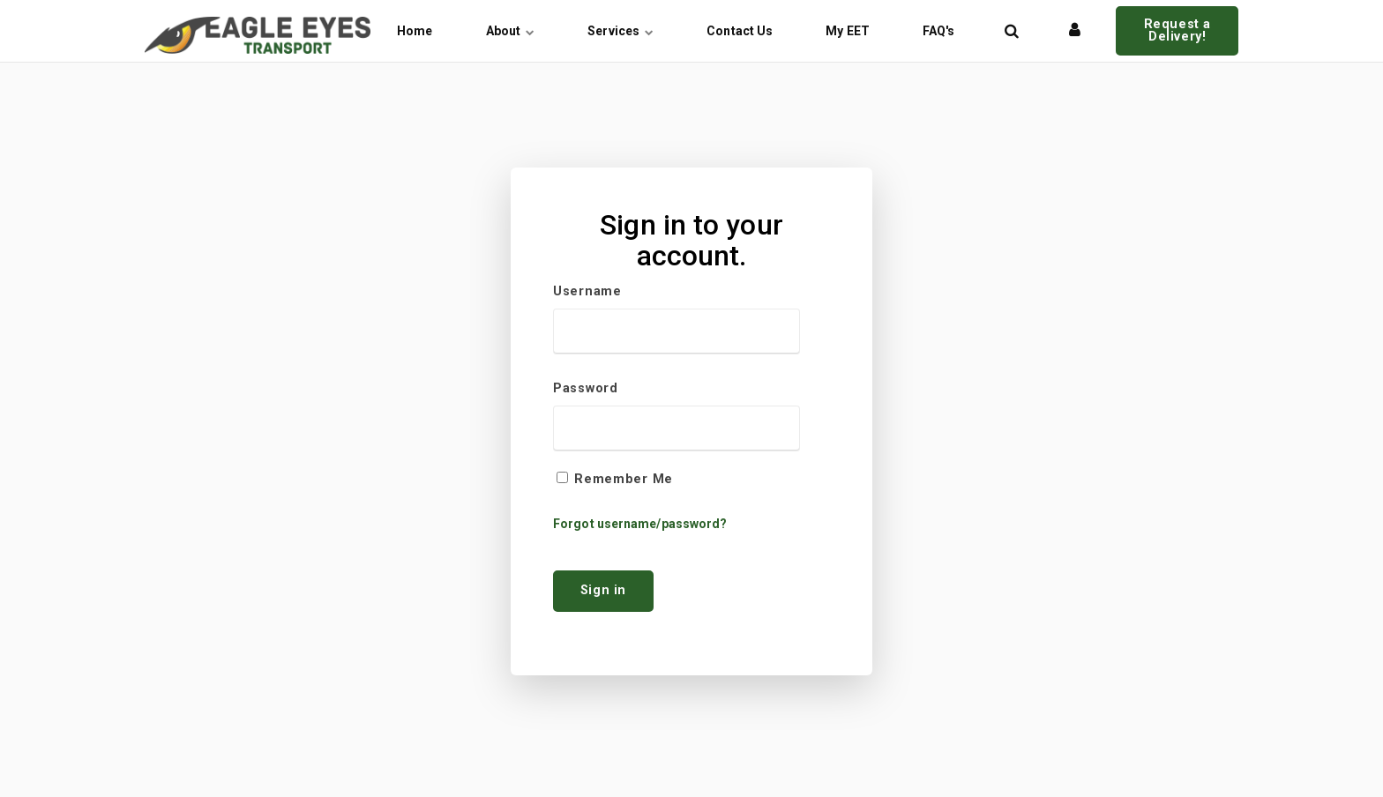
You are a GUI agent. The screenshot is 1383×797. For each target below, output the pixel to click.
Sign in (603, 590)
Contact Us (739, 31)
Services (620, 31)
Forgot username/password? (640, 524)
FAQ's (939, 31)
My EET (848, 31)
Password (585, 389)
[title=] (1012, 31)
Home (414, 31)
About (510, 31)
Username (587, 292)
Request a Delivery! (1177, 30)
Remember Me (623, 479)
